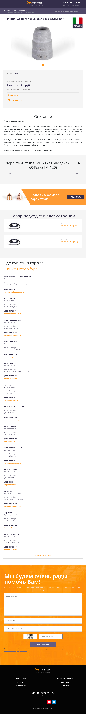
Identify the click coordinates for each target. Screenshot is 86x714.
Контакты (65, 685)
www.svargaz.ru (11, 400)
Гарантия (21, 682)
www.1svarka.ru (11, 378)
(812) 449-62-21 (10, 460)
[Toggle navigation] (7, 4)
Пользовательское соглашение (43, 708)
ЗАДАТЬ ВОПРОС (43, 644)
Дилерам (65, 682)
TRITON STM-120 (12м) (68, 226)
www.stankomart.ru (12, 313)
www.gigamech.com (12, 506)
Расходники (23, 10)
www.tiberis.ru (10, 549)
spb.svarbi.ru (9, 441)
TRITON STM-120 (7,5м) (69, 242)
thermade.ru (9, 528)
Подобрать (76, 197)
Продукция (21, 679)
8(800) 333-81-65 (71, 2)
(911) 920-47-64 (10, 525)
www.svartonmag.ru (13, 420)
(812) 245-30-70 (10, 503)
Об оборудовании (65, 679)
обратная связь (15, 100)
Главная (7, 10)
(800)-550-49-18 (10, 417)
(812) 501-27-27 (10, 289)
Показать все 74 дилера (43, 556)
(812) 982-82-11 (10, 397)
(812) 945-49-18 (10, 354)
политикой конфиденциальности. (15, 651)
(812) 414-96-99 (10, 376)
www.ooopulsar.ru (12, 357)
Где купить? (13, 95)
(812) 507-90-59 (10, 311)
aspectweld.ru (10, 484)
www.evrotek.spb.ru (13, 463)
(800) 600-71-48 (10, 332)
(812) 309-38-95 (10, 547)
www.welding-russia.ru (14, 292)
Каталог (14, 10)
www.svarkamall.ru (12, 335)
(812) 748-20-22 (10, 439)
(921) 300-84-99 (10, 482)
